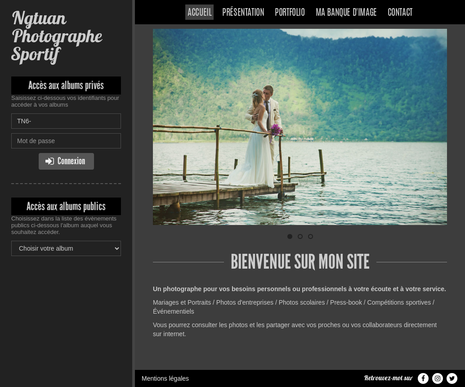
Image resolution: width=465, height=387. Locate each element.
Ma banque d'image (346, 13)
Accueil (199, 13)
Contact (400, 13)
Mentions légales (165, 378)
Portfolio (289, 13)
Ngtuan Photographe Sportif (56, 35)
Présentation (243, 13)
